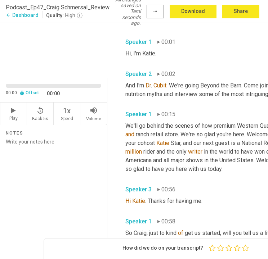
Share (241, 11)
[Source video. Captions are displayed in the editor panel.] (53, 50)
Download (193, 11)
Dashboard (22, 15)
